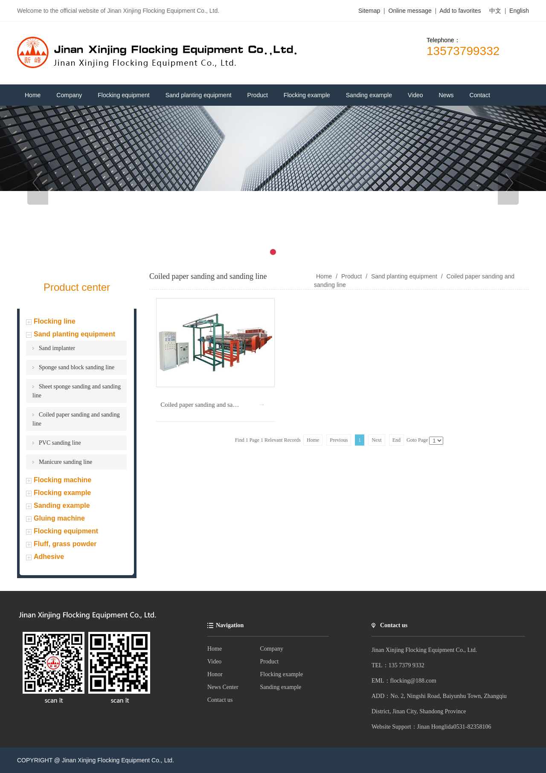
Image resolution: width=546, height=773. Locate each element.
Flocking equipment (66, 531)
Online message (411, 10)
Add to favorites (460, 10)
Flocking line (55, 321)
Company (271, 649)
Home (214, 649)
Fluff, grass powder (65, 543)
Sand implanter (57, 348)
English (519, 10)
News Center (222, 687)
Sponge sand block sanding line (76, 367)
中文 (495, 10)
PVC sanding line (60, 443)
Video (214, 661)
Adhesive (49, 556)
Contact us (220, 700)
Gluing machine (59, 518)
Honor (215, 674)
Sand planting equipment (74, 334)
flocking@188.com (413, 680)
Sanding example (62, 505)
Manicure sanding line (65, 462)
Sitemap (369, 10)
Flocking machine (62, 479)
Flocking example (62, 492)
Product (351, 276)
